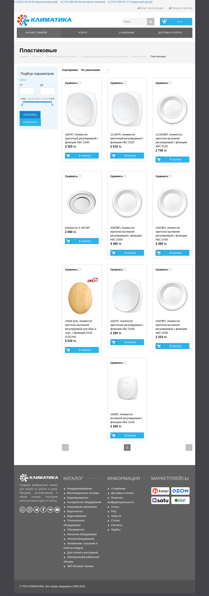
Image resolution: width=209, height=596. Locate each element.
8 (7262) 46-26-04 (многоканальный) (36, 1)
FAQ (113, 511)
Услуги (82, 32)
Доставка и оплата (170, 32)
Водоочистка (75, 511)
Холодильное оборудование (84, 502)
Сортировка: (86, 69)
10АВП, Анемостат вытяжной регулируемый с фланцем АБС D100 (126, 418)
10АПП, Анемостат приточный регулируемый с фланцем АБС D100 (127, 325)
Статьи (115, 520)
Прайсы (116, 529)
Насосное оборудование (82, 534)
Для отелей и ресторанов (82, 552)
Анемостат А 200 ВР (77, 227)
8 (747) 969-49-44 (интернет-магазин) (82, 1)
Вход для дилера (180, 8)
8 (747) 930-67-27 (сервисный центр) (130, 1)
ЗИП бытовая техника (80, 566)
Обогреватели (75, 529)
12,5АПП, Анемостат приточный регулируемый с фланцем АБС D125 (127, 138)
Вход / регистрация (150, 8)
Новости (116, 515)
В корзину (85, 155)
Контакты (116, 525)
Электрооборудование (81, 538)
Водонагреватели (77, 497)
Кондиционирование (79, 488)
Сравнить (71, 83)
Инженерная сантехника (82, 506)
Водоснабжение (77, 515)
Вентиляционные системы (83, 493)
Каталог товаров (36, 32)
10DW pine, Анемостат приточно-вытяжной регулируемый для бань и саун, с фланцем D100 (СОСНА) (80, 329)
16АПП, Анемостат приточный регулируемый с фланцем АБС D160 (81, 138)
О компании (126, 32)
